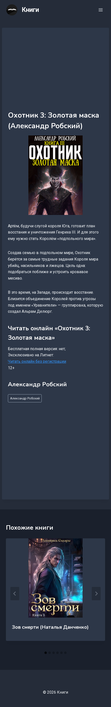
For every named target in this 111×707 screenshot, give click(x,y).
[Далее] (96, 593)
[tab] (45, 653)
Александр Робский (25, 398)
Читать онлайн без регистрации (37, 361)
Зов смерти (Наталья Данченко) (50, 627)
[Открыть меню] (100, 10)
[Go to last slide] (14, 593)
